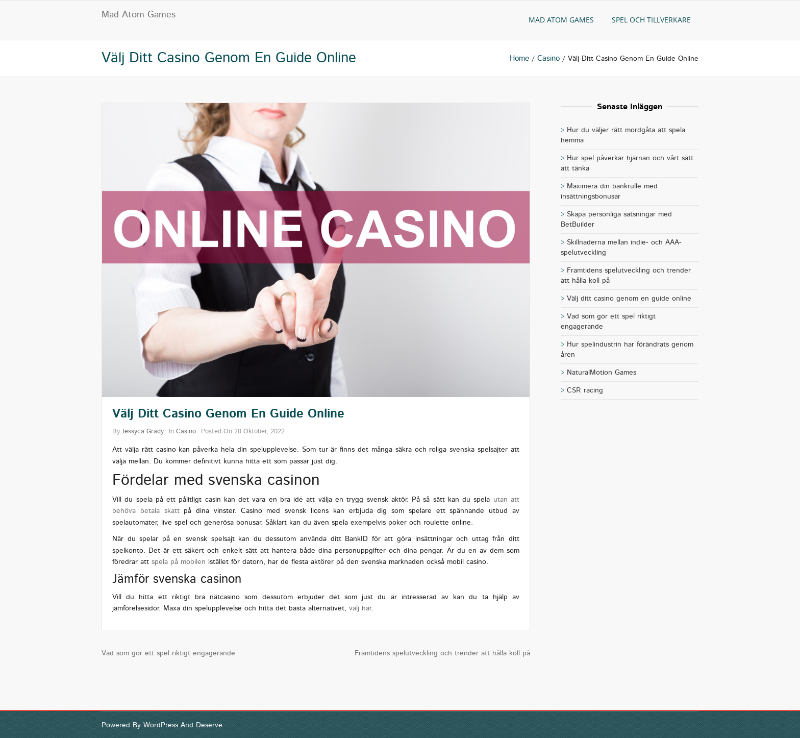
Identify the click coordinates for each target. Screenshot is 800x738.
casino (548, 58)
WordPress (160, 725)
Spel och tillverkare (651, 19)
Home (519, 58)
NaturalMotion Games (601, 372)
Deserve (209, 725)
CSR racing (585, 390)
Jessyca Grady (143, 431)
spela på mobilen (179, 561)
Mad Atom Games (139, 14)
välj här (360, 608)
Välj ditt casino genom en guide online (629, 298)
